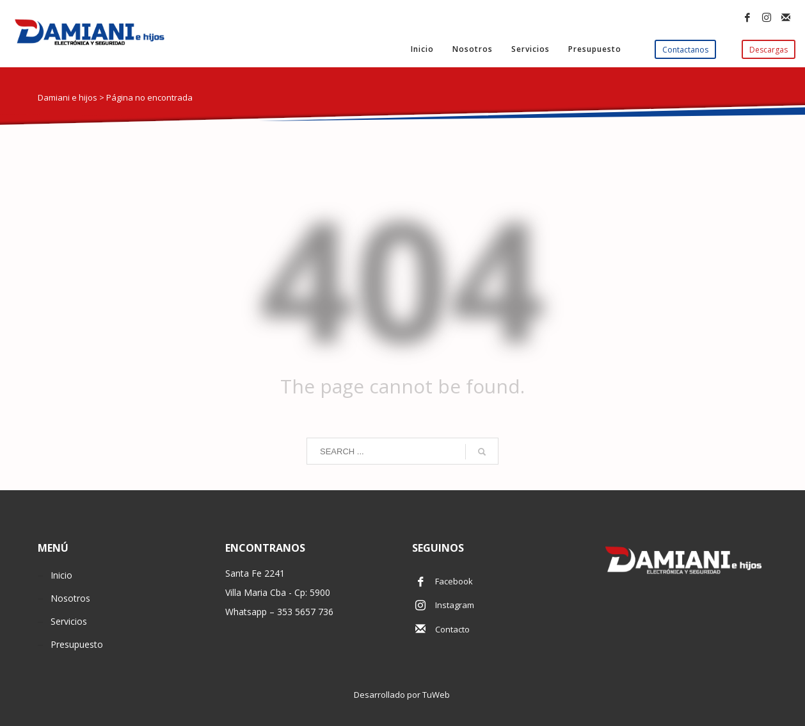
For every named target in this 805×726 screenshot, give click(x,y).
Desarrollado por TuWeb (403, 694)
